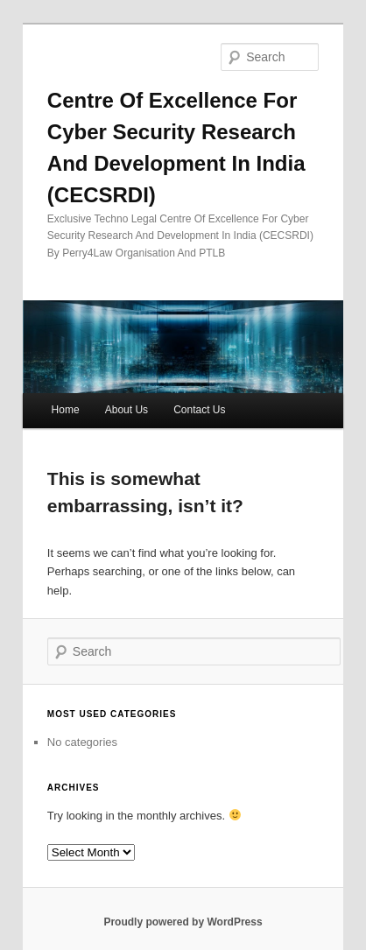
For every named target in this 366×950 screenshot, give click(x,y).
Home (66, 410)
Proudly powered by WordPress (182, 922)
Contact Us (199, 410)
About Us (126, 410)
